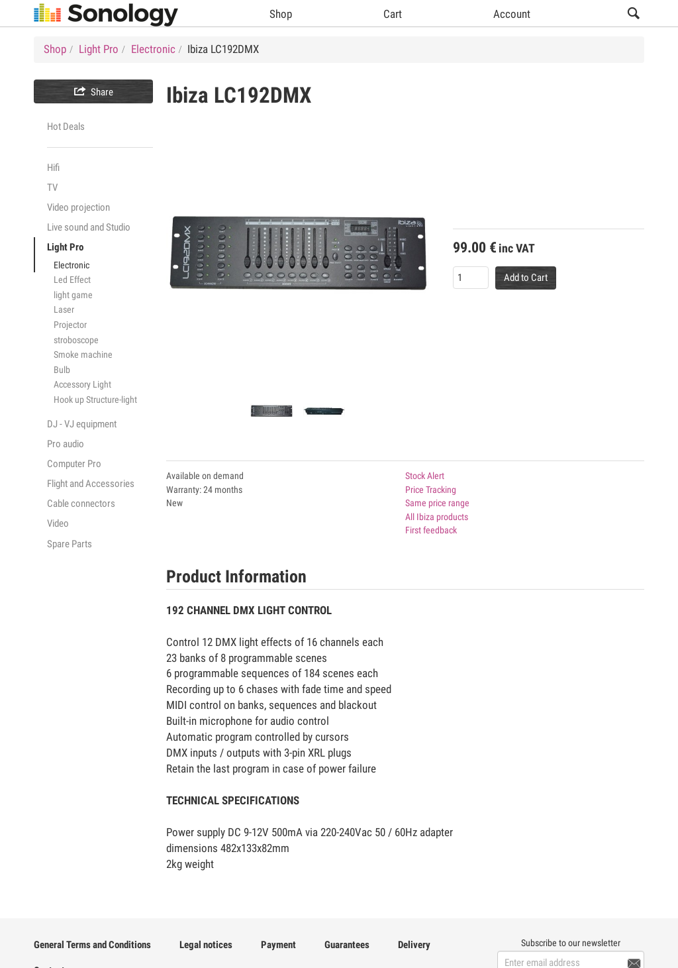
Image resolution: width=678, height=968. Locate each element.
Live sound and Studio (88, 227)
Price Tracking (430, 489)
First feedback (431, 530)
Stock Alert (424, 475)
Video (58, 523)
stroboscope (76, 340)
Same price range (437, 503)
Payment (278, 945)
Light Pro (65, 247)
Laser (64, 309)
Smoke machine (83, 354)
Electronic (71, 265)
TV (52, 187)
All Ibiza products (436, 516)
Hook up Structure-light (95, 399)
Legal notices (205, 945)
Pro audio (65, 444)
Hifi (53, 168)
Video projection (78, 207)
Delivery (414, 945)
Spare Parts (69, 544)
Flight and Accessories (90, 484)
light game (73, 295)
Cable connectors (81, 504)
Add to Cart (526, 278)
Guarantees (346, 945)
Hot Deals (66, 127)
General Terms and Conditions (92, 945)
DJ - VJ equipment (82, 424)
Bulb (62, 369)
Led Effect (72, 279)
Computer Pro (74, 464)
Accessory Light (82, 384)
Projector (70, 324)
